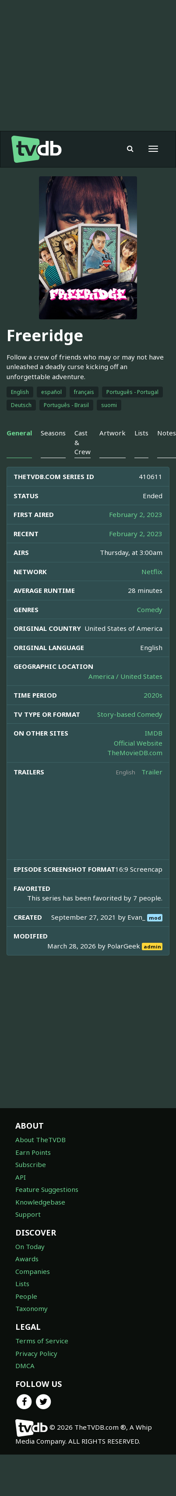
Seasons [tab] (53, 432)
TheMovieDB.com (134, 752)
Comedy (149, 609)
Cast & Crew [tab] (82, 442)
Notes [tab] (166, 432)
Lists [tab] (141, 432)
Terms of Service (41, 1340)
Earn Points (33, 1152)
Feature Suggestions (46, 1189)
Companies (32, 1271)
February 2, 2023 (135, 514)
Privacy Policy (36, 1353)
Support (28, 1214)
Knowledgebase (40, 1202)
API (20, 1177)
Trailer (151, 771)
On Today (30, 1246)
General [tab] (19, 432)
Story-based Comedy (129, 714)
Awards (27, 1258)
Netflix (151, 571)
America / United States (125, 676)
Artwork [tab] (112, 432)
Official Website (138, 743)
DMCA (25, 1365)
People (26, 1296)
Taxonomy (31, 1308)
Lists (22, 1283)
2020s (153, 695)
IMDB (153, 733)
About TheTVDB (40, 1139)
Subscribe (30, 1164)
